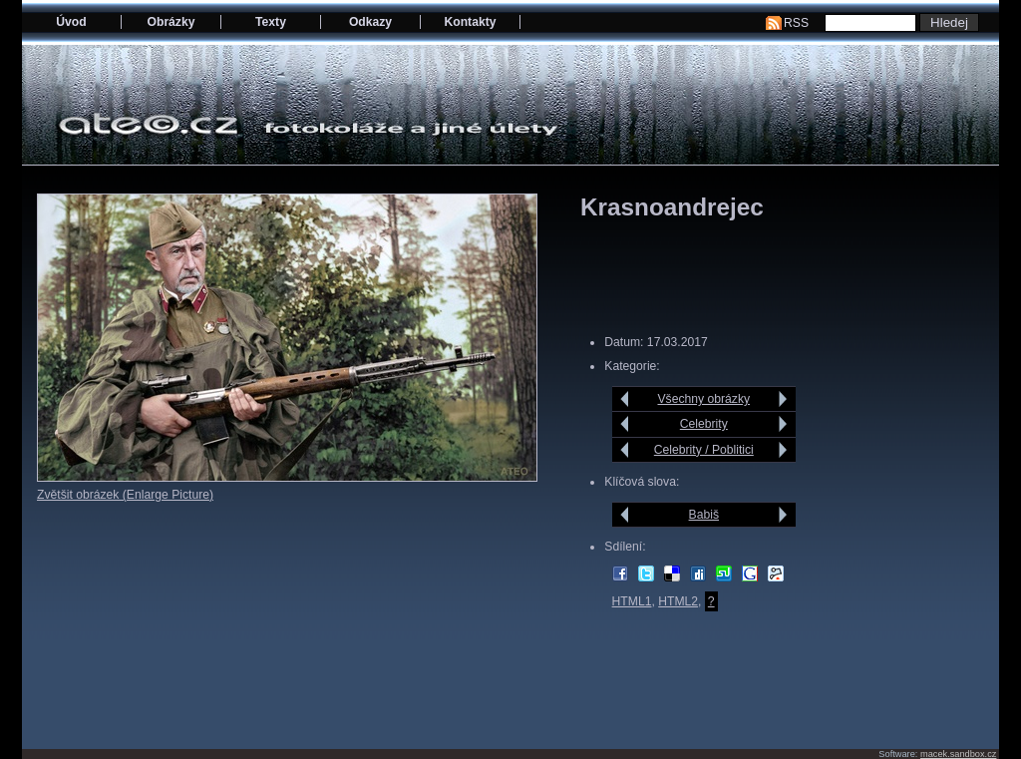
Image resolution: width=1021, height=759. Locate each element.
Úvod (71, 22)
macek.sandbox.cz (958, 754)
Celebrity (704, 424)
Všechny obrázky (704, 399)
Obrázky (171, 22)
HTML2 (678, 601)
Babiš (704, 515)
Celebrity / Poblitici (704, 450)
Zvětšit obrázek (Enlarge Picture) (125, 495)
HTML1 (632, 601)
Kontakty (470, 22)
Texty (270, 22)
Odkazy (370, 22)
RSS (796, 23)
